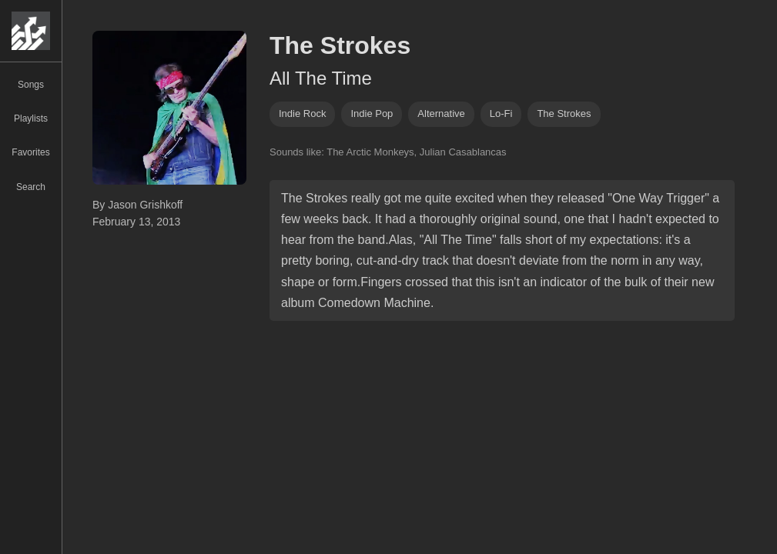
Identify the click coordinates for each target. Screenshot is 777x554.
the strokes (564, 113)
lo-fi (501, 113)
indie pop (371, 113)
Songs (31, 84)
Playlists (31, 118)
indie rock (302, 113)
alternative (440, 113)
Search (30, 187)
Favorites (30, 152)
